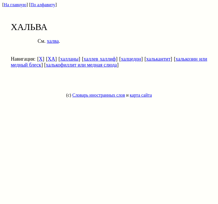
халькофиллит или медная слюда (81, 65)
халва (53, 41)
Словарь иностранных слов (98, 95)
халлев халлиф (99, 59)
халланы (69, 59)
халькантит (158, 59)
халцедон (131, 59)
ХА (51, 59)
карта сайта (141, 95)
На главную (15, 4)
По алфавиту (43, 4)
